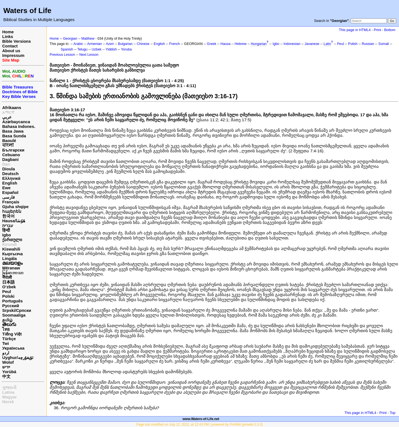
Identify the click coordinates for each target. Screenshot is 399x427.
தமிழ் (7, 319)
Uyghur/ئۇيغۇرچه (17, 357)
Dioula (8, 168)
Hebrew (241, 44)
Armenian (94, 44)
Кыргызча (12, 253)
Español (10, 192)
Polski (8, 296)
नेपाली (7, 277)
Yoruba (126, 49)
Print (377, 30)
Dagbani (10, 159)
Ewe (6, 187)
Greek (211, 44)
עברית (7, 225)
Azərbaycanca (16, 121)
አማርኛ (8, 112)
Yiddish (111, 49)
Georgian (70, 39)
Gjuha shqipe (15, 206)
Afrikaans (11, 107)
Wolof (8, 362)
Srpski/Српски (16, 310)
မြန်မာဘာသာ (13, 272)
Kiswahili (11, 249)
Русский (10, 305)
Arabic (78, 44)
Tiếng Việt (12, 334)
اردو (5, 352)
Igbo (6, 235)
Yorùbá (9, 371)
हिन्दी (6, 230)
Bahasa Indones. (18, 126)
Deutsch (10, 173)
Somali (383, 44)
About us (11, 50)
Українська (13, 348)
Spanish (67, 49)
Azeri (110, 44)
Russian (368, 44)
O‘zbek (9, 286)
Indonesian (291, 44)
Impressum (13, 55)
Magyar (9, 397)
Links (7, 36)
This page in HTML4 (355, 30)
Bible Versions (16, 41)
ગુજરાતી (9, 387)
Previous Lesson (62, 55)
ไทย (6, 329)
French (174, 44)
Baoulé (9, 140)
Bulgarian (125, 44)
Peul (6, 291)
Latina (8, 392)
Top (392, 413)
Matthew (87, 39)
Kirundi (9, 244)
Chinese (143, 44)
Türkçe (9, 338)
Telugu (82, 49)
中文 (6, 376)
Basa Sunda (14, 135)
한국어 (8, 216)
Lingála (9, 258)
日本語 (8, 282)
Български (13, 150)
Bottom (389, 30)
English (9, 183)
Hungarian (259, 44)
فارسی (8, 197)
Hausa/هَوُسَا (13, 220)
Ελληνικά (11, 178)
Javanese (312, 44)
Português (12, 301)
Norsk (8, 401)
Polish (352, 44)
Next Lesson (88, 55)
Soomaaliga (13, 315)
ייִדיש (6, 367)
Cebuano (11, 154)
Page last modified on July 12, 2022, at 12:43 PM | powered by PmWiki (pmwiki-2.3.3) (199, 424)
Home (8, 31)
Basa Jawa (13, 131)
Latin (327, 44)
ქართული (12, 239)
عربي (7, 117)
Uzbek (96, 49)
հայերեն (11, 211)
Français (10, 201)
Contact (10, 46)
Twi (5, 343)
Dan (6, 164)
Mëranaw (11, 268)
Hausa (226, 44)
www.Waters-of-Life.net (201, 419)
